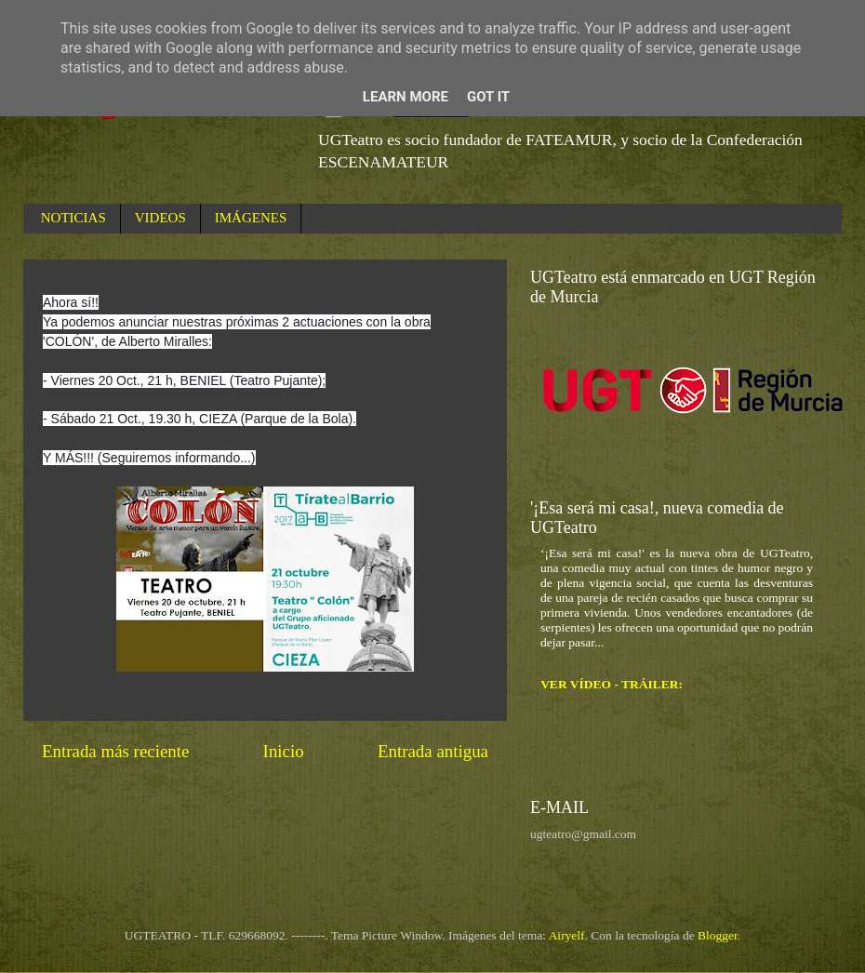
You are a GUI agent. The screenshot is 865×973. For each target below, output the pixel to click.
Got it (488, 96)
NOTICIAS (73, 217)
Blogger (718, 935)
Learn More (405, 96)
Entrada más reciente (115, 751)
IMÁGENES (251, 217)
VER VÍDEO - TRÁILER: (611, 684)
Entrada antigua (433, 751)
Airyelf (567, 935)
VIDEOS (160, 217)
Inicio (283, 751)
